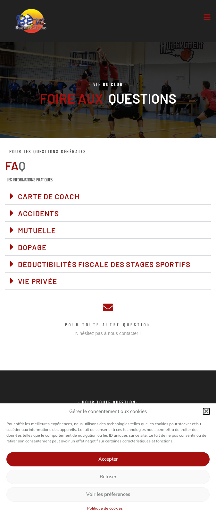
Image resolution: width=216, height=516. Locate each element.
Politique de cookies (105, 508)
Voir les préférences (108, 494)
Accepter (108, 459)
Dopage (32, 247)
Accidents (38, 213)
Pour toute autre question (108, 324)
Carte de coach (48, 196)
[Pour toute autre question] (108, 307)
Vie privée (37, 281)
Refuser (108, 476)
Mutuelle (37, 230)
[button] (206, 411)
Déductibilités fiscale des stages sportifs (104, 264)
